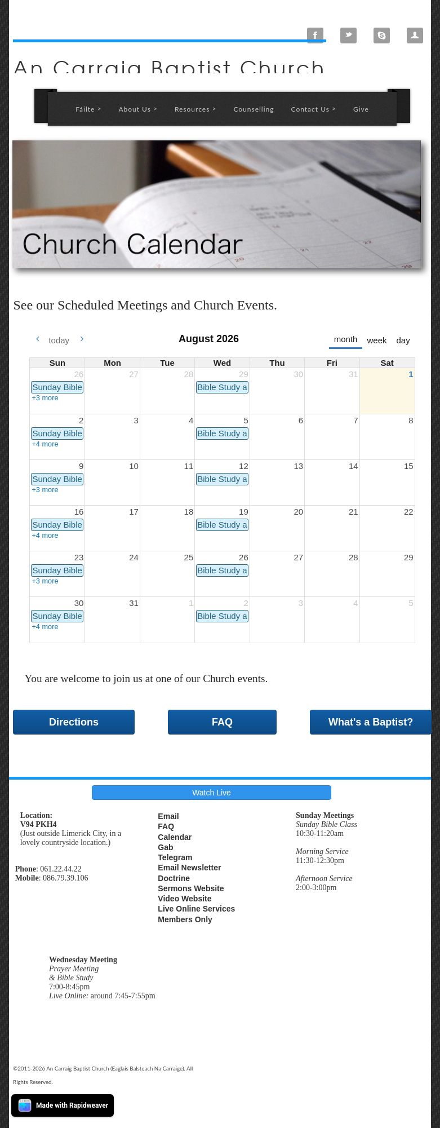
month (346, 339)
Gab (165, 847)
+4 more (45, 444)
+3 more (45, 397)
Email (168, 816)
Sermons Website (191, 888)
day (403, 340)
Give (361, 109)
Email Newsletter (189, 867)
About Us (137, 108)
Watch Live (211, 792)
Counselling (253, 109)
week (376, 340)
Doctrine (174, 878)
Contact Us (313, 108)
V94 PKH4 (38, 824)
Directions (74, 722)
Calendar (175, 837)
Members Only (185, 919)
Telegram (175, 857)
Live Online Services (196, 908)
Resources (195, 108)
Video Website (184, 898)
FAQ (222, 722)
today (58, 340)
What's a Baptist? (370, 722)
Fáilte (88, 108)
